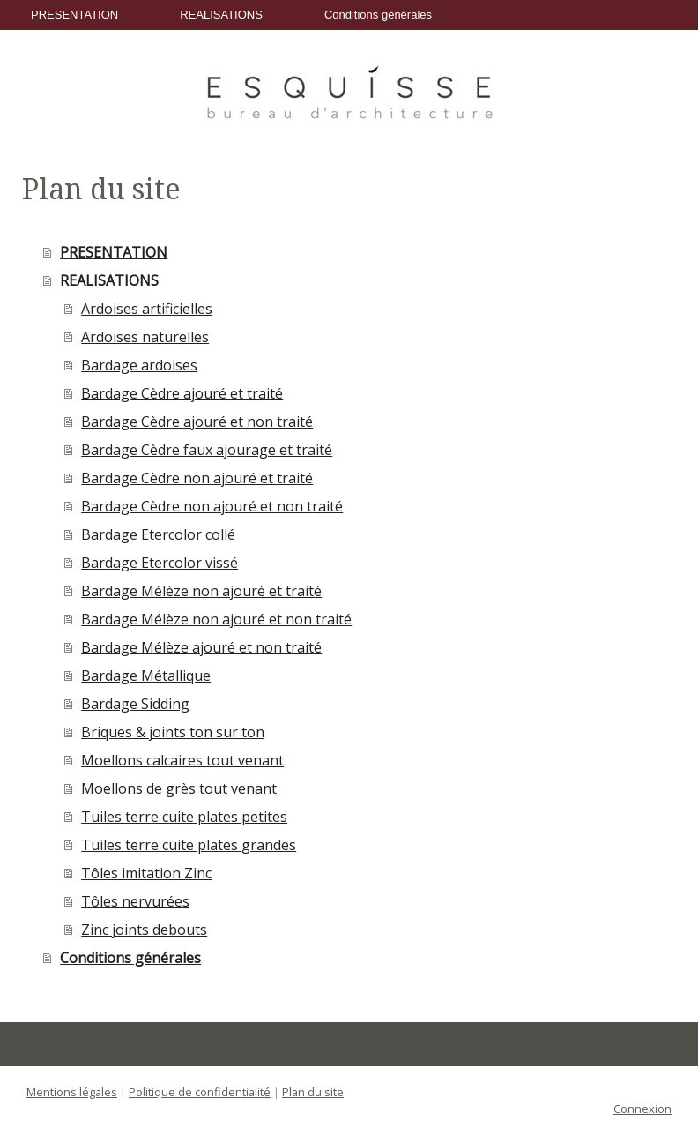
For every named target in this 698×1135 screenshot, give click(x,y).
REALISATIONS (221, 14)
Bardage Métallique (146, 675)
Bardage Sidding (135, 703)
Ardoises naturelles (145, 337)
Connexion (642, 1108)
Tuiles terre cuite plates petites (184, 816)
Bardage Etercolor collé (158, 534)
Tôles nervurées (135, 901)
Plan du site (313, 1092)
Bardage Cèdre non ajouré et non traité (212, 506)
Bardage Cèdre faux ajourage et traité (206, 449)
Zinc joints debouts (144, 929)
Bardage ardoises (139, 365)
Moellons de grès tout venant (179, 788)
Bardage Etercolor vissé (159, 562)
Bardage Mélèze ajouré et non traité (201, 647)
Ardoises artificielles (146, 308)
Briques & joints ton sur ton (172, 732)
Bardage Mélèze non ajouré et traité (201, 591)
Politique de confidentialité (200, 1092)
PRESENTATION (74, 14)
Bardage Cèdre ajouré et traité (182, 393)
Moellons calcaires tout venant (182, 760)
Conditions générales (378, 14)
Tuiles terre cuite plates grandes (188, 845)
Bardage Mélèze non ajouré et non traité (216, 619)
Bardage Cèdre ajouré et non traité (197, 421)
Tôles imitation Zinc (146, 873)
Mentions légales (71, 1092)
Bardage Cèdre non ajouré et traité (197, 478)
